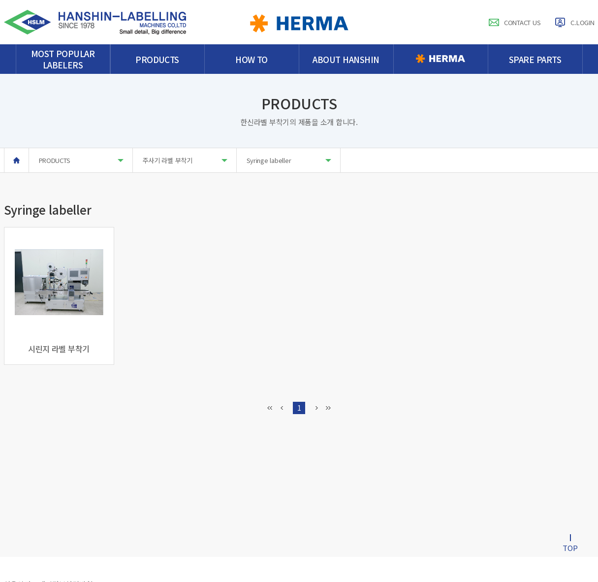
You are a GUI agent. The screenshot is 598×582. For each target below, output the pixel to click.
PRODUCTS (81, 160)
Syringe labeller (289, 160)
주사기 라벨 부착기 (185, 160)
